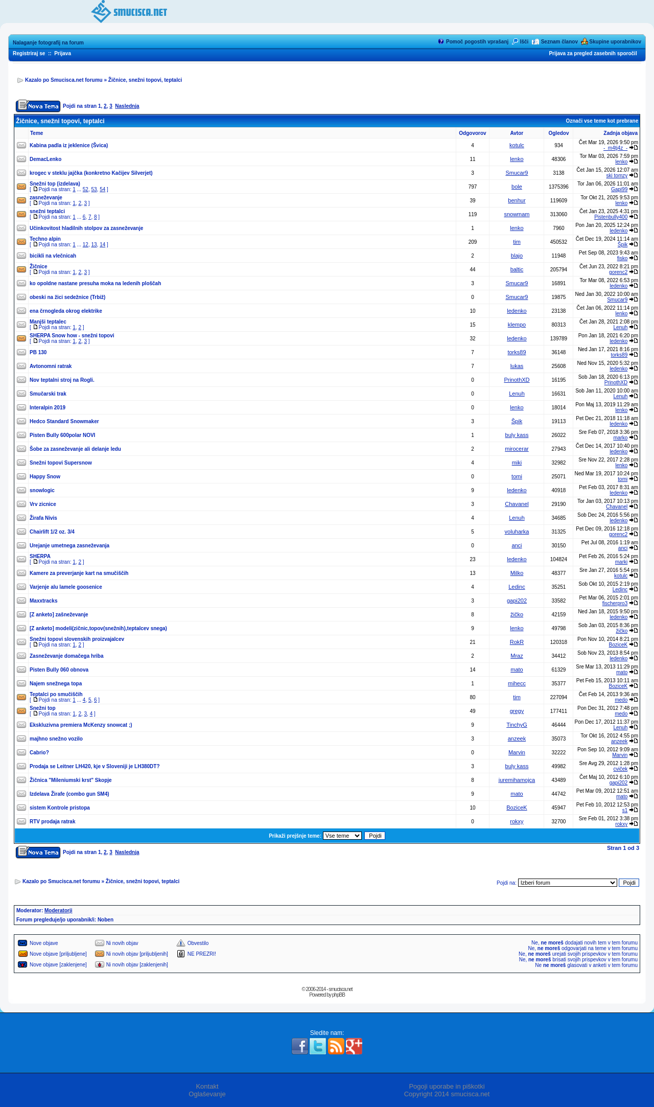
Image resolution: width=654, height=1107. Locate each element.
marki (621, 562)
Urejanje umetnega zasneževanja (69, 545)
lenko (516, 159)
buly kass (517, 435)
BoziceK (618, 645)
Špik (622, 244)
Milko (517, 573)
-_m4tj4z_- (615, 148)
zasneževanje (46, 197)
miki (517, 462)
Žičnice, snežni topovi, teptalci (145, 80)
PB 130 (38, 352)
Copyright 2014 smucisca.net (447, 1094)
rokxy (516, 821)
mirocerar (516, 449)
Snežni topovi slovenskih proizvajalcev (77, 639)
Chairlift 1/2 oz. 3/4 (52, 532)
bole (516, 186)
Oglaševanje (207, 1094)
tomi (516, 476)
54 (102, 189)
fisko (622, 258)
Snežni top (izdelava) (55, 184)
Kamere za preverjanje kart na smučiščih (79, 573)
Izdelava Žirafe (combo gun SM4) (69, 794)
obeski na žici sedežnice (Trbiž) (67, 297)
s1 (625, 810)
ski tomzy (617, 175)
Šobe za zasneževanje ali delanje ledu (75, 449)
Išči (524, 41)
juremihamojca (517, 780)
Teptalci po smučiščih (56, 694)
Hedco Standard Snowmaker (64, 421)
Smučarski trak (48, 394)
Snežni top (43, 708)
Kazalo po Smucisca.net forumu (64, 80)
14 (102, 244)
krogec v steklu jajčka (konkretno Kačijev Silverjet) (91, 173)
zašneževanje (72, 614)
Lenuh (620, 327)
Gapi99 (619, 189)
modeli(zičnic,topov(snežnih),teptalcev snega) (111, 628)
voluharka (517, 531)
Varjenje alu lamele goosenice (66, 587)
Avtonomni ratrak (51, 366)
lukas (517, 366)
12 (85, 244)
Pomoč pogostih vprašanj (477, 41)
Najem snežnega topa (56, 683)
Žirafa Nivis (43, 518)
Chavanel (516, 504)
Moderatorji (58, 910)
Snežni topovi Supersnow (61, 463)
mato (516, 669)
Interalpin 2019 (47, 407)
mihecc (517, 683)
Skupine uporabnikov (615, 41)
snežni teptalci (47, 211)
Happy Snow (45, 476)
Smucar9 (516, 173)
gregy (517, 711)
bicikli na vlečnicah (53, 256)
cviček (620, 769)
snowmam (516, 214)
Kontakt (207, 1086)
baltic (517, 269)
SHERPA (40, 556)
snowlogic (42, 490)
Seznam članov (559, 41)
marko (620, 438)
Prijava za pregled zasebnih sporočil (593, 53)
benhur (516, 200)
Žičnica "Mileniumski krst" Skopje (71, 780)
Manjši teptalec (48, 322)
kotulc (516, 145)
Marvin (516, 752)
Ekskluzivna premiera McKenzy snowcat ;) (81, 725)
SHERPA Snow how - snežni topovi (72, 335)
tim (517, 242)
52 (85, 189)
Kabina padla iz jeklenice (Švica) (69, 145)
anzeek (517, 738)
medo (621, 700)
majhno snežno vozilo (56, 739)
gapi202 (517, 600)
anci (516, 545)
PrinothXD (516, 380)
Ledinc (516, 587)
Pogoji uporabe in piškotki (446, 1086)
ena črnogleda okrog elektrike (66, 311)
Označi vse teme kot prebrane (602, 121)
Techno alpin (45, 239)
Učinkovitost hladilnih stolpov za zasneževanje (86, 228)
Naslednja (127, 106)
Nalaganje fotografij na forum (48, 42)
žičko (516, 614)
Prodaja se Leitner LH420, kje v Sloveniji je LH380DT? (95, 766)
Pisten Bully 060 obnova (59, 670)
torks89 (516, 352)
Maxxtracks (43, 601)
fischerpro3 (614, 603)
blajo (517, 255)
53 (94, 189)
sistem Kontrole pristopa (60, 808)
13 (94, 244)
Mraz (516, 656)
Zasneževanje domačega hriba (67, 656)
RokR (517, 642)
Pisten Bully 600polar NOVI (62, 435)
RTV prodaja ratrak (52, 821)
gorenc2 (618, 272)
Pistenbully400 (610, 217)
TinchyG (516, 725)
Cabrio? (39, 752)
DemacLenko (45, 159)
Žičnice (38, 266)
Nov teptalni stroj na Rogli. (62, 380)
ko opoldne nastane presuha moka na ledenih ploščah (95, 283)
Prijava (62, 53)
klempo (517, 324)
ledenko (618, 231)
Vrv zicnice (43, 504)
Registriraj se (29, 53)
